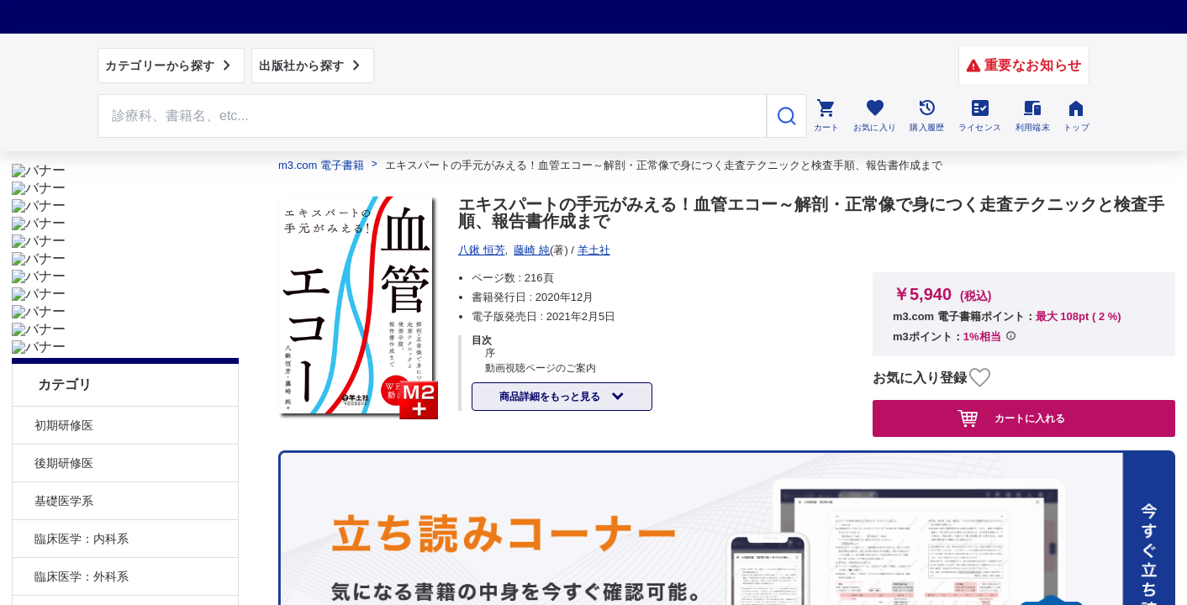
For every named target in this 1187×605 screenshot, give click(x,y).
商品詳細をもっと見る (551, 396)
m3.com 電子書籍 (321, 165)
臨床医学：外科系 (81, 428)
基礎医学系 (63, 353)
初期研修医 (63, 277)
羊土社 (594, 250)
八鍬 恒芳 (481, 250)
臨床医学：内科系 (81, 390)
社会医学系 (63, 504)
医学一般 (58, 542)
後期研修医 (63, 315)
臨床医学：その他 (81, 466)
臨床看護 (58, 580)
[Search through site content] (432, 116)
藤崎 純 (532, 250)
